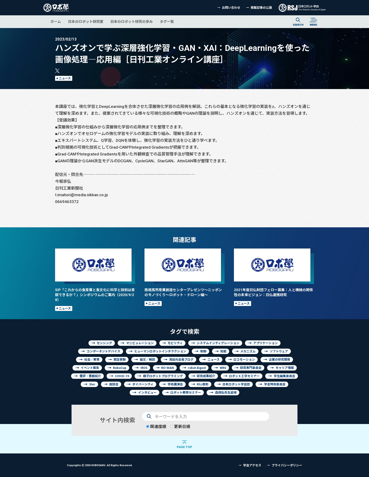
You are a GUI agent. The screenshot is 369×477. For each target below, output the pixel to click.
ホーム (55, 21)
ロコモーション (244, 359)
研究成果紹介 (206, 376)
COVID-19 (122, 376)
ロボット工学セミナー (244, 376)
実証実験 (119, 359)
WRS (223, 367)
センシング (104, 343)
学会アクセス (252, 465)
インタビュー (147, 392)
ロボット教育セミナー (185, 392)
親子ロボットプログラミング (163, 376)
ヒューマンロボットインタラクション (160, 351)
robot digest (197, 367)
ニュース (65, 78)
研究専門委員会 (250, 367)
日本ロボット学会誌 (236, 384)
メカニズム (248, 351)
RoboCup (119, 367)
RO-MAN (167, 367)
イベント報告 (90, 367)
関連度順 (156, 426)
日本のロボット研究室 (85, 21)
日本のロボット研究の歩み (131, 21)
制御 (203, 351)
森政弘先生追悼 (226, 392)
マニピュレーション (140, 343)
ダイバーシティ (142, 384)
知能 (223, 351)
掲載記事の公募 (261, 7)
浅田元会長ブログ (181, 359)
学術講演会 (175, 384)
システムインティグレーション (218, 343)
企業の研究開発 (279, 359)
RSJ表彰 (203, 384)
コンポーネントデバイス (103, 351)
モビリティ (175, 343)
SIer (92, 384)
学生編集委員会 (284, 376)
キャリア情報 (285, 367)
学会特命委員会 (274, 384)
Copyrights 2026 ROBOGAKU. (99, 465)
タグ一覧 (167, 21)
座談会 (113, 384)
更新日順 (180, 426)
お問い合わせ (231, 7)
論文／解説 (147, 359)
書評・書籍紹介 (90, 376)
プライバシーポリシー (287, 465)
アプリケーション (265, 343)
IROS (143, 367)
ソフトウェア (279, 351)
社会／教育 (92, 359)
